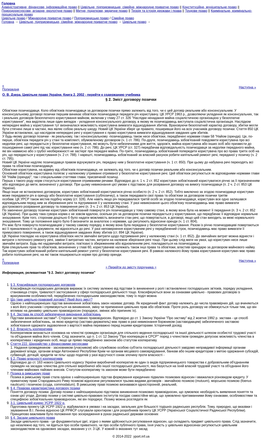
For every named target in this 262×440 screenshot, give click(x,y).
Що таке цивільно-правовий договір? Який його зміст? (51, 299)
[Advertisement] (131, 52)
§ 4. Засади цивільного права (32, 417)
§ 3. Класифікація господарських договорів (42, 284)
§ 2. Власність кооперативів (31, 329)
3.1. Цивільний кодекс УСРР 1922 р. (37, 403)
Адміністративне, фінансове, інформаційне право (39, 7)
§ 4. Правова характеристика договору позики (45, 388)
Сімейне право (123, 18)
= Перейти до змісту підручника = (131, 267)
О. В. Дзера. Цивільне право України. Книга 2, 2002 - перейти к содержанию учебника (71, 94)
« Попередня (10, 87)
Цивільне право (13, 18)
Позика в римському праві (30, 373)
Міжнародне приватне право (49, 18)
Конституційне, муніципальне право (209, 7)
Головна (8, 22)
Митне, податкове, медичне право (102, 11)
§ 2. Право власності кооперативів (36, 358)
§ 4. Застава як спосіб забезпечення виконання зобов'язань (55, 314)
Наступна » (247, 87)
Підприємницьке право (91, 18)
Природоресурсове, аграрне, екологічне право (37, 11)
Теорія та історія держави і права (156, 11)
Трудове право (196, 11)
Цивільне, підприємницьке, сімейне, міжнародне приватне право (130, 7)
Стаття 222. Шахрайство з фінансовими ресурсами (49, 344)
